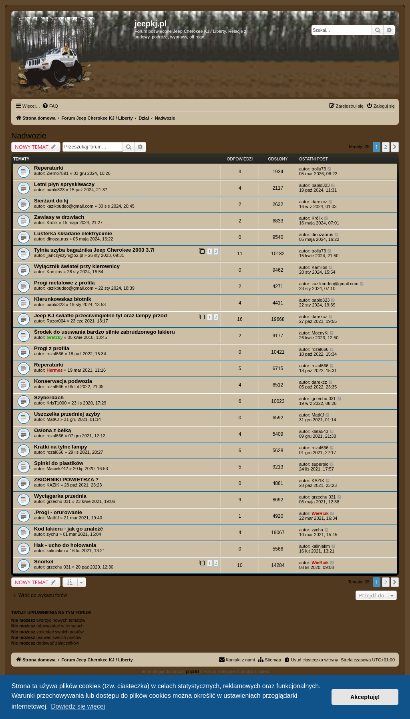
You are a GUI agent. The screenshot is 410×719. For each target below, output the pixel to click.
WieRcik (320, 513)
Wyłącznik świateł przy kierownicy (77, 266)
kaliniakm (55, 550)
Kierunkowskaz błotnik (62, 299)
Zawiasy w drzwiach (59, 217)
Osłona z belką (52, 430)
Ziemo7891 (57, 173)
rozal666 (54, 353)
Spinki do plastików (58, 463)
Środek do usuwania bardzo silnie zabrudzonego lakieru (104, 332)
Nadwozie (28, 135)
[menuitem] (50, 106)
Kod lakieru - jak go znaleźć (68, 529)
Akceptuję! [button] (365, 697)
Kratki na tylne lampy (60, 447)
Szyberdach (49, 398)
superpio (320, 464)
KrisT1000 (56, 403)
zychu (52, 534)
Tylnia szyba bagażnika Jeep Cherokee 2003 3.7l (94, 250)
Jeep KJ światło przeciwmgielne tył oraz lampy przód (100, 315)
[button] (395, 147)
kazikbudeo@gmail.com (69, 206)
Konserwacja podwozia (63, 381)
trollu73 (319, 168)
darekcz (319, 201)
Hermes (54, 370)
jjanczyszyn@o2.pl (64, 255)
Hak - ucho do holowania (65, 545)
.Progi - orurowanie (58, 512)
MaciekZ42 (57, 468)
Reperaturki (48, 168)
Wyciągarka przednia (60, 496)
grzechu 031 (324, 398)
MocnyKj (320, 332)
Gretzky (54, 337)
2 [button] (385, 146)
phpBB (192, 671)
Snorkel (43, 562)
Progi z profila (51, 348)
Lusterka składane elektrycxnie (73, 233)
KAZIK (52, 485)
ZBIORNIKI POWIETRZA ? (66, 480)
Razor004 (56, 320)
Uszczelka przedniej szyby (67, 414)
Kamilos (54, 271)
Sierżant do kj (51, 201)
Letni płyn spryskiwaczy (64, 184)
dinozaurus (57, 238)
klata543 (320, 431)
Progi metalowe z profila (64, 283)
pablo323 (55, 189)
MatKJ (52, 419)
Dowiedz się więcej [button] (78, 706)
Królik (52, 222)
